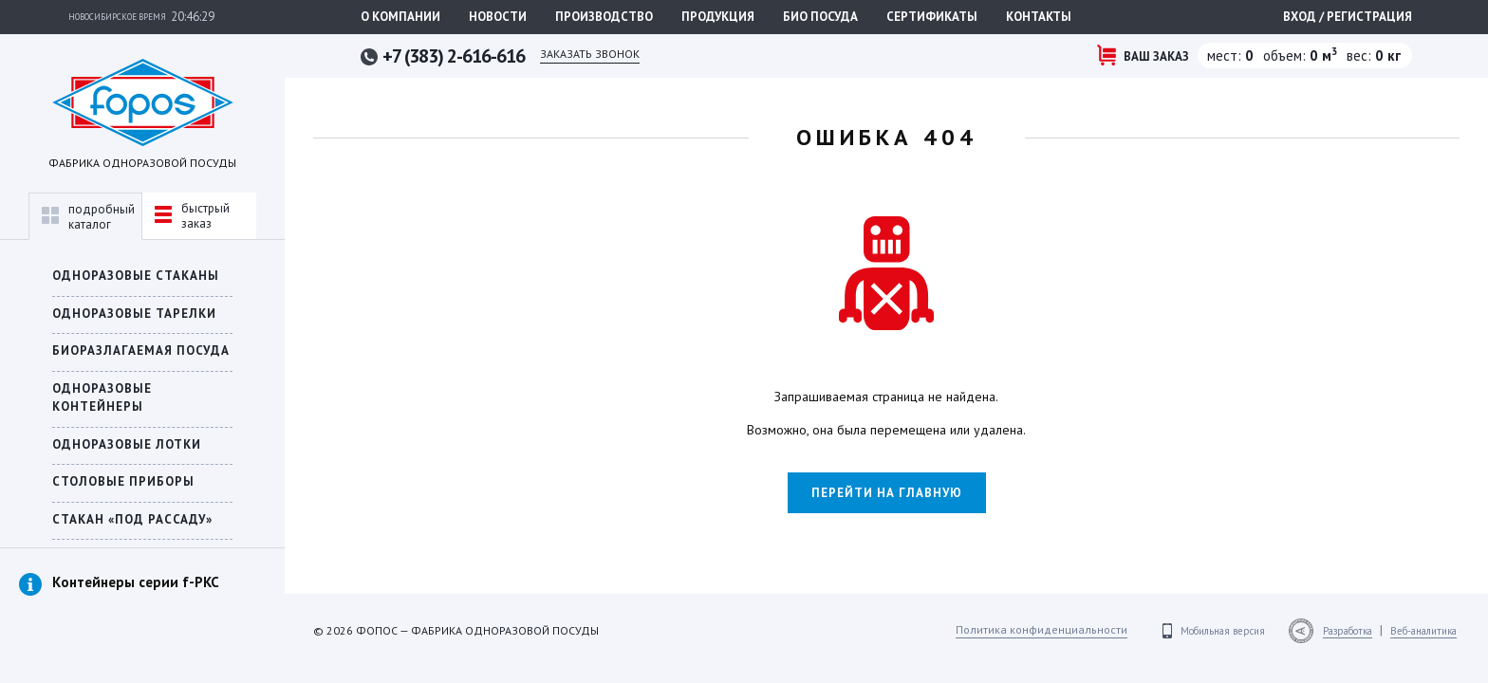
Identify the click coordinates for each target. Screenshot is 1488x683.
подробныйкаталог (88, 216)
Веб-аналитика (1423, 630)
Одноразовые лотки (126, 444)
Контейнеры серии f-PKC (135, 582)
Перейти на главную (886, 493)
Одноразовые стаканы (135, 276)
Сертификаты (931, 17)
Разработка (1347, 630)
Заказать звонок (590, 53)
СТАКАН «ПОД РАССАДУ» (132, 519)
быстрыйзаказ (192, 215)
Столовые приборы (123, 481)
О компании (400, 17)
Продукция (717, 17)
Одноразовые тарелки (134, 313)
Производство (604, 17)
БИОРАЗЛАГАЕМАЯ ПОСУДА (141, 350)
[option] (142, 601)
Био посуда (820, 17)
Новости (498, 17)
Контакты (1038, 17)
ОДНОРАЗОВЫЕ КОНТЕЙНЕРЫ (102, 397)
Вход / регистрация (1347, 17)
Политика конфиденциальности (1041, 629)
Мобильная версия (1223, 630)
